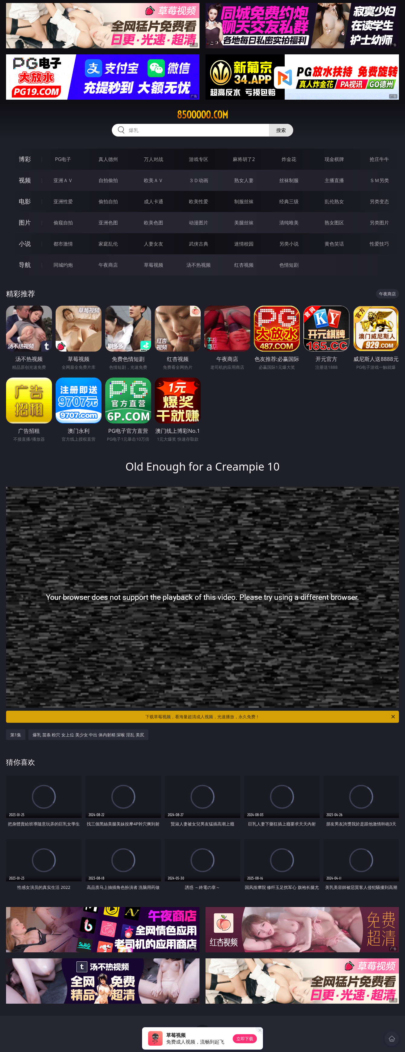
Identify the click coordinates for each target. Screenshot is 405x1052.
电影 (25, 201)
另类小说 (289, 243)
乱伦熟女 (334, 201)
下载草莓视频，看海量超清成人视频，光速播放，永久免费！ (270, 716)
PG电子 (63, 159)
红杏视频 (244, 265)
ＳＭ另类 (379, 180)
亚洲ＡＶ (63, 180)
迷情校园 (244, 243)
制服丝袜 (244, 201)
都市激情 (63, 243)
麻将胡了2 (244, 159)
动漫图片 (198, 222)
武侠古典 (198, 243)
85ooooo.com (202, 115)
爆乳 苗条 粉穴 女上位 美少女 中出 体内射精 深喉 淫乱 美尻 (88, 735)
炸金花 (289, 159)
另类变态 (379, 201)
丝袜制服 (289, 180)
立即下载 (244, 1038)
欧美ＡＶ (153, 180)
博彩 (25, 159)
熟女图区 (334, 222)
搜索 (281, 130)
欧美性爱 (198, 201)
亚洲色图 (108, 222)
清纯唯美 (289, 222)
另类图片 (379, 222)
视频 (25, 180)
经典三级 (289, 201)
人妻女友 (153, 243)
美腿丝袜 (244, 222)
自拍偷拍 (108, 180)
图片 (25, 222)
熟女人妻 (244, 180)
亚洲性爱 (63, 201)
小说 (25, 244)
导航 (25, 265)
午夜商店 (108, 265)
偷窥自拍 (63, 222)
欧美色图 (153, 222)
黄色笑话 (334, 243)
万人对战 (153, 159)
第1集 (15, 735)
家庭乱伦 (108, 243)
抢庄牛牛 (379, 159)
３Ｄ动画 (198, 180)
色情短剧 (289, 265)
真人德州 (108, 159)
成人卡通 (153, 201)
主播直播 (334, 180)
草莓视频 (153, 265)
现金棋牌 (334, 159)
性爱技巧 (379, 243)
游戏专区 (198, 159)
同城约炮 (63, 265)
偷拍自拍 (108, 201)
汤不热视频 (198, 265)
